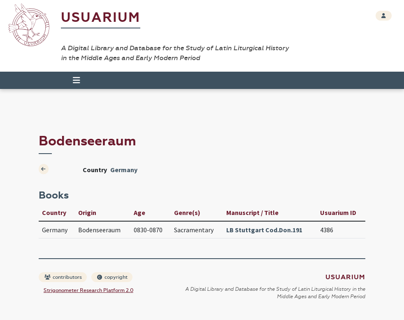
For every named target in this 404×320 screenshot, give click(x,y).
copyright (112, 277)
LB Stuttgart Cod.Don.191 (264, 230)
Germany (123, 170)
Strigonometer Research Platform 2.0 (88, 290)
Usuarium (100, 17)
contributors (63, 277)
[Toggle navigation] (76, 80)
